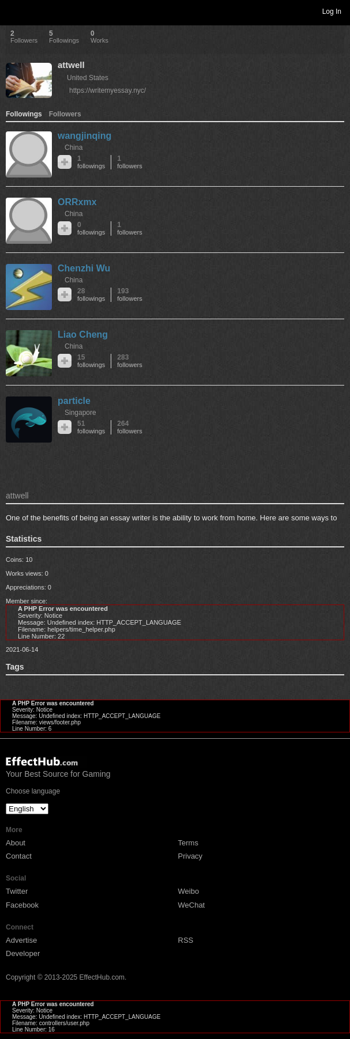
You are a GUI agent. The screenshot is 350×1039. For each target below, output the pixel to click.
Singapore (80, 413)
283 (129, 361)
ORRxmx (77, 202)
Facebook (22, 905)
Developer (23, 953)
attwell (71, 65)
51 (91, 427)
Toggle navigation (14, 11)
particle (74, 401)
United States (87, 78)
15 (91, 361)
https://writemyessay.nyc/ (107, 90)
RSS (186, 940)
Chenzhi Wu (84, 268)
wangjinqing (84, 136)
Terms (188, 842)
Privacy (190, 856)
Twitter (17, 891)
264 (129, 427)
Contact (19, 856)
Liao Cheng (83, 334)
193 (129, 295)
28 (91, 295)
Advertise (21, 940)
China (73, 147)
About (15, 842)
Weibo (189, 891)
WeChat (191, 905)
